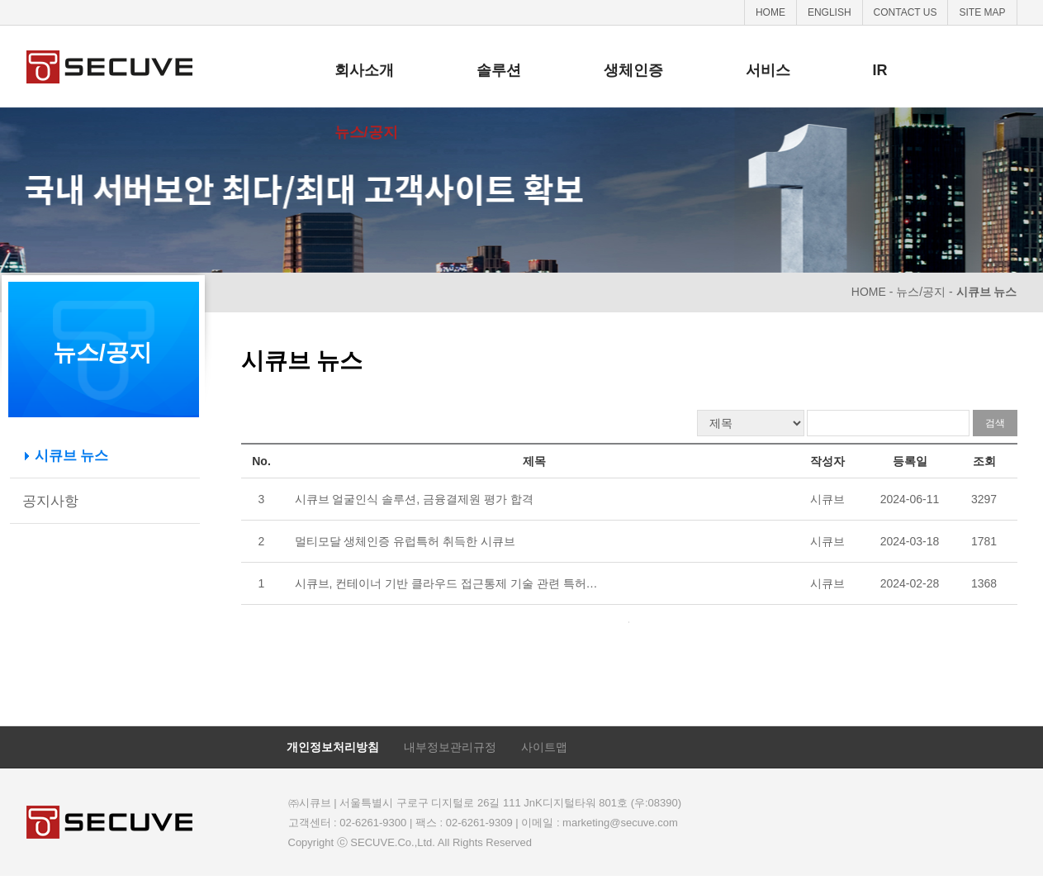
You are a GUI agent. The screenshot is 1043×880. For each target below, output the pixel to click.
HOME (770, 12)
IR (880, 70)
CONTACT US (905, 12)
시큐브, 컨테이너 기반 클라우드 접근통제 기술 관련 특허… (446, 583)
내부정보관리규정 (450, 747)
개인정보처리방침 (333, 747)
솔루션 (498, 70)
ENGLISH (829, 12)
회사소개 (364, 70)
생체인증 (633, 70)
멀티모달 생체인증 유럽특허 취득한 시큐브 (405, 541)
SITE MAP (982, 12)
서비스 (768, 70)
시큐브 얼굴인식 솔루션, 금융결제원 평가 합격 (414, 499)
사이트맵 (544, 747)
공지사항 (50, 501)
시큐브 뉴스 (72, 456)
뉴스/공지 (366, 132)
